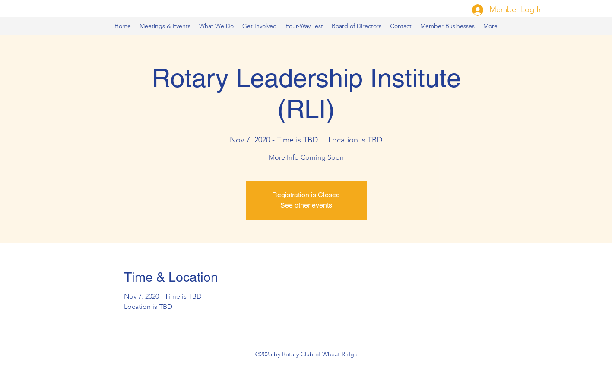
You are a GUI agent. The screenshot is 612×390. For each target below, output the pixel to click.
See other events (306, 205)
